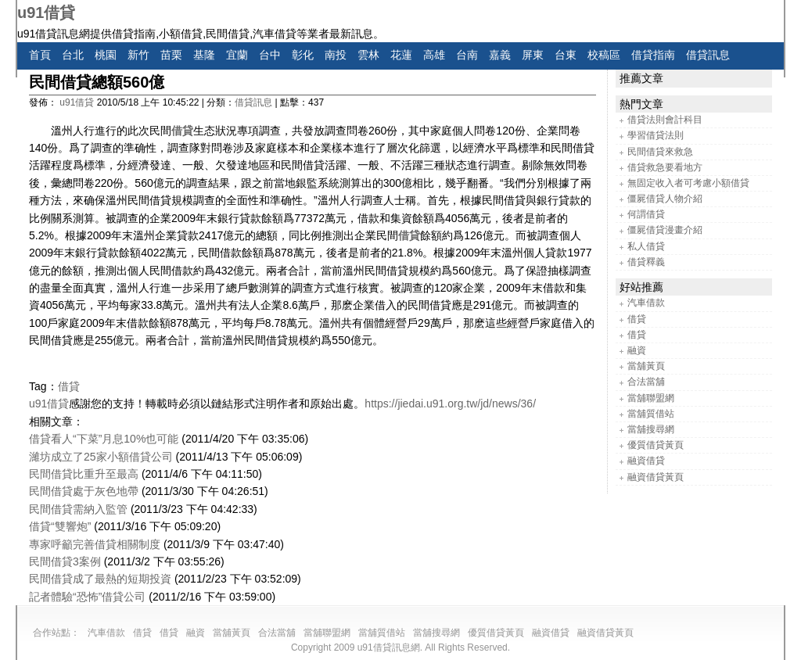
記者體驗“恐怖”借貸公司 (87, 596)
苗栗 (171, 54)
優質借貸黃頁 (655, 444)
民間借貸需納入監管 (78, 509)
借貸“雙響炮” (60, 526)
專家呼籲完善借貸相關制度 (94, 544)
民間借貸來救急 (660, 151)
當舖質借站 (650, 413)
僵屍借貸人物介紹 (664, 198)
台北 (73, 54)
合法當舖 (646, 381)
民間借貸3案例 (65, 561)
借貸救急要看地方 (664, 167)
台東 (566, 54)
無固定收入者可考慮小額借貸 (688, 183)
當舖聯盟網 (650, 398)
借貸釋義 (646, 261)
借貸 (182, 130)
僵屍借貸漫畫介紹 (664, 229)
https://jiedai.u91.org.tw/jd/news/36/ (450, 403)
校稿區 (603, 54)
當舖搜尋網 (650, 429)
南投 (336, 54)
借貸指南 (653, 54)
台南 (467, 54)
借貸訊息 (708, 54)
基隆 (204, 54)
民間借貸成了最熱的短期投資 (100, 578)
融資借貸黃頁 (655, 477)
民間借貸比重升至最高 (83, 474)
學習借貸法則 (655, 135)
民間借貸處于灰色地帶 (83, 491)
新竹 (138, 54)
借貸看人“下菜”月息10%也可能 (103, 438)
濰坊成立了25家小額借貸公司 (101, 456)
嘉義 (500, 54)
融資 (636, 350)
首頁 (40, 54)
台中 (270, 54)
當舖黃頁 (646, 365)
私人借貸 (646, 246)
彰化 (303, 54)
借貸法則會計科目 (664, 119)
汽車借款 (646, 302)
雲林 (368, 54)
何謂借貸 (646, 214)
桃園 (106, 54)
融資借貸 (646, 460)
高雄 (434, 54)
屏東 (533, 54)
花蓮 (401, 54)
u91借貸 (46, 12)
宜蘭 (237, 54)
